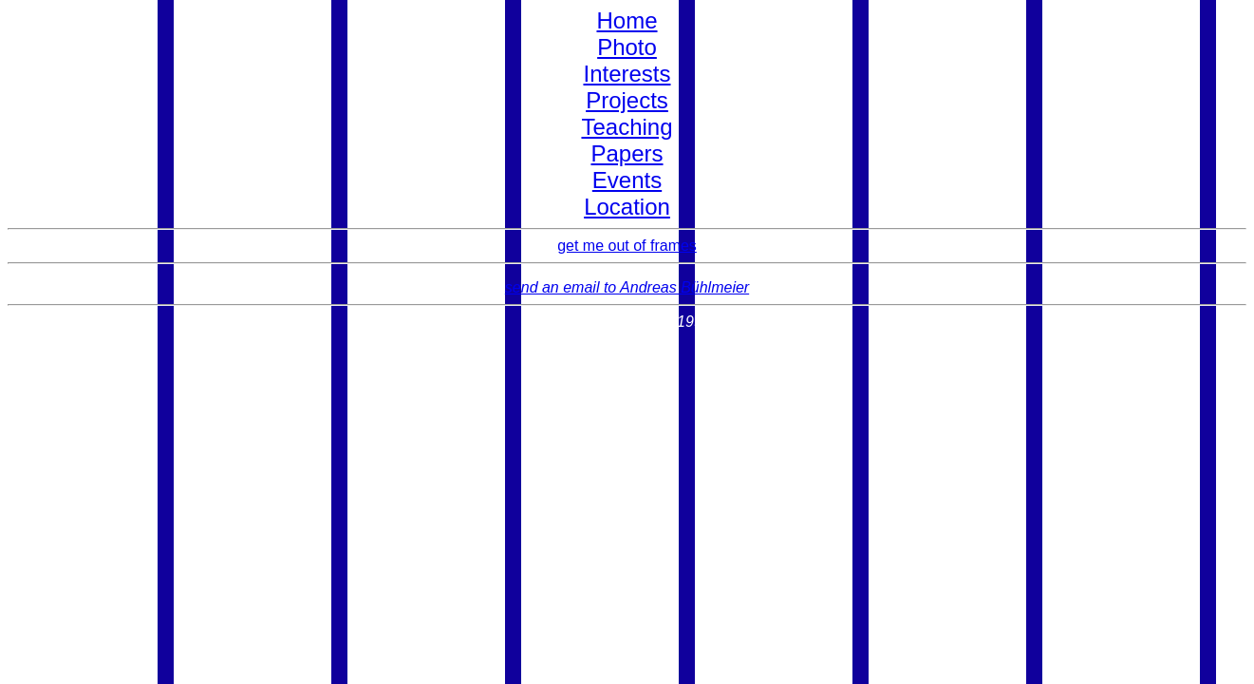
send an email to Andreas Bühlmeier (627, 287)
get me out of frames (627, 246)
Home (626, 20)
